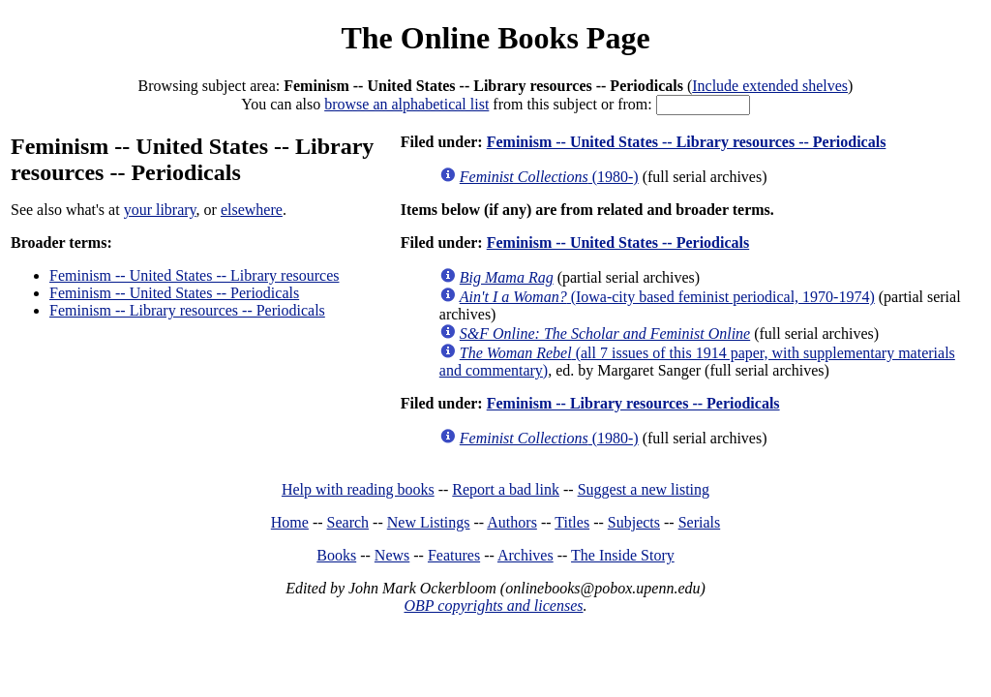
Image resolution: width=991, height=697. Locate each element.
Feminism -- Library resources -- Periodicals (187, 310)
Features (454, 555)
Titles (572, 522)
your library (160, 209)
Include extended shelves (770, 85)
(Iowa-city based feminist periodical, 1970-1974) (667, 296)
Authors (512, 522)
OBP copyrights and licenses (493, 605)
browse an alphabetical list (406, 104)
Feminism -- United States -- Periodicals (174, 293)
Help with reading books (358, 489)
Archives (525, 555)
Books (336, 555)
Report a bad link (505, 489)
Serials (699, 522)
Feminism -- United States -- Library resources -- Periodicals (686, 142)
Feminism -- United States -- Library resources (194, 275)
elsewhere (252, 209)
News (392, 555)
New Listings (428, 522)
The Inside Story (623, 555)
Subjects (634, 522)
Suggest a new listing (643, 489)
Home (290, 522)
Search (348, 522)
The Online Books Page (495, 37)
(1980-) (549, 176)
